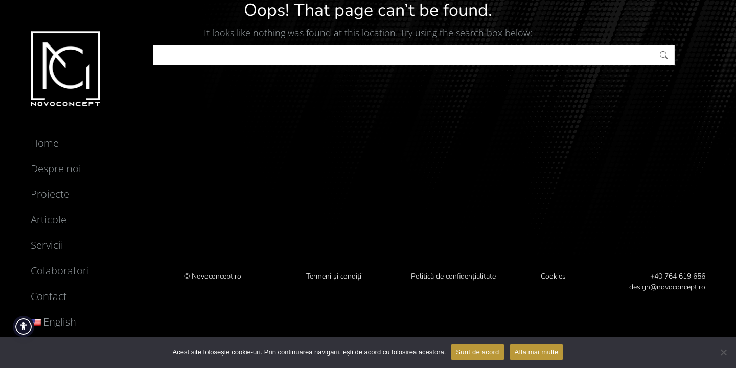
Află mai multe (537, 352)
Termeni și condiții (334, 276)
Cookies (553, 276)
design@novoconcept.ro (667, 287)
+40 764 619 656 (677, 276)
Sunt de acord (477, 352)
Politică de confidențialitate (453, 276)
